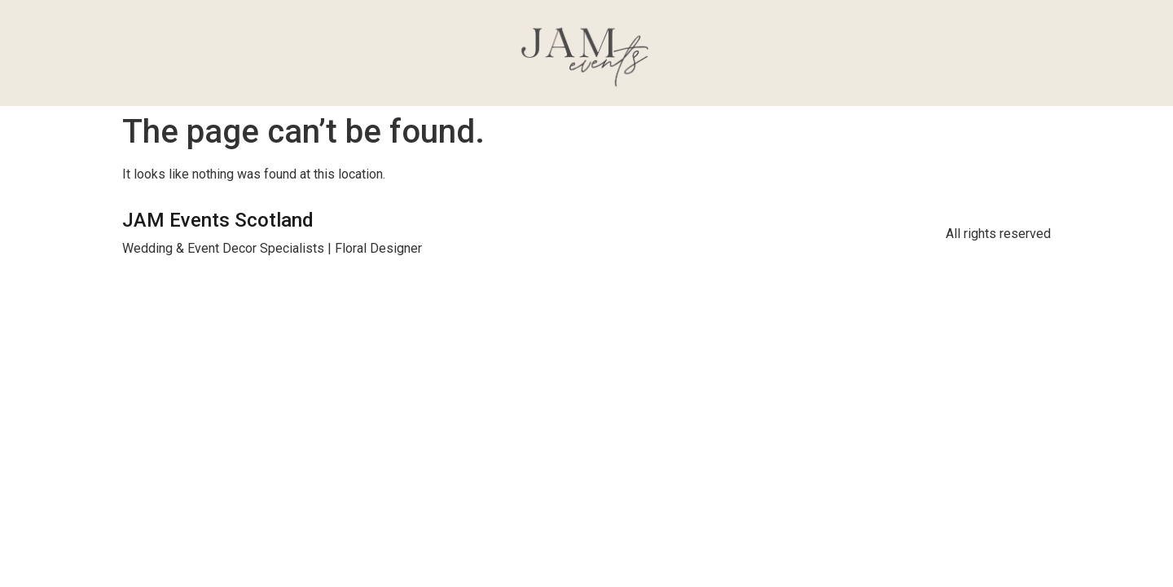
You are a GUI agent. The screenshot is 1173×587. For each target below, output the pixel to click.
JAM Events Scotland (218, 220)
